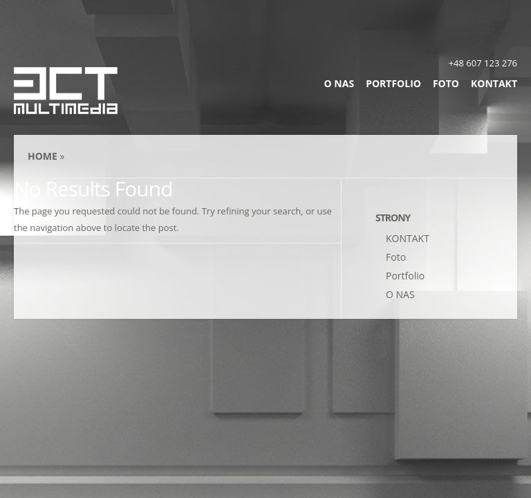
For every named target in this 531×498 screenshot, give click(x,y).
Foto (446, 83)
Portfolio (393, 83)
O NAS (339, 83)
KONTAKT (494, 83)
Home (42, 156)
